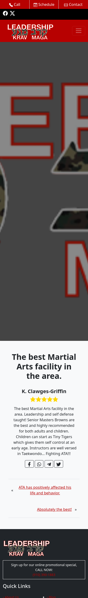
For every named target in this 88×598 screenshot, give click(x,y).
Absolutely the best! (54, 509)
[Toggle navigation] (78, 30)
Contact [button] (73, 4)
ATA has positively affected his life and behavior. (45, 490)
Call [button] (14, 4)
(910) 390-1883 (44, 574)
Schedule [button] (44, 4)
